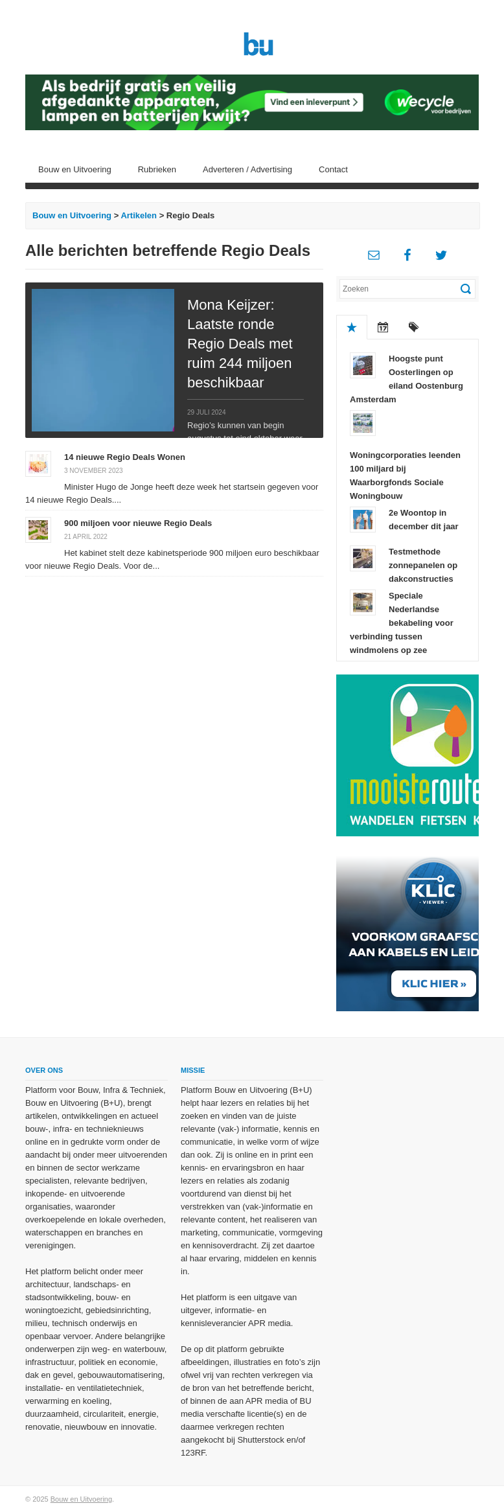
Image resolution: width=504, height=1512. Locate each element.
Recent (383, 327)
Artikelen (138, 215)
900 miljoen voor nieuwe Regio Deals (138, 523)
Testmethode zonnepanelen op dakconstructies (423, 565)
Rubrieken (157, 169)
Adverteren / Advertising (247, 169)
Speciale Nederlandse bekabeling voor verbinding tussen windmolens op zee (401, 623)
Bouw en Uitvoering (74, 169)
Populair (352, 327)
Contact (333, 169)
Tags (414, 327)
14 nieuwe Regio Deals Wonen (124, 457)
